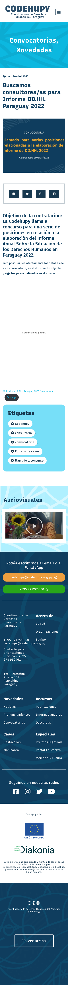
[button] (58, 12)
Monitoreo (11, 750)
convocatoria (24, 442)
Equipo (41, 639)
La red (40, 623)
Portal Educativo (48, 750)
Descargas (43, 722)
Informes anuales (49, 714)
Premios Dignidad (49, 742)
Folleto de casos (27, 451)
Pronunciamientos (17, 714)
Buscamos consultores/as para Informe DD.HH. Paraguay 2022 (32, 95)
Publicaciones (46, 706)
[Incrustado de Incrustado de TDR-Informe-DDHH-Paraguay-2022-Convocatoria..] (34, 333)
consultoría (23, 433)
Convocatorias (14, 722)
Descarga (11, 397)
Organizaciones (47, 631)
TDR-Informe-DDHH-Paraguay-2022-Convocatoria (28, 391)
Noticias (10, 706)
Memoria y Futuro (49, 758)
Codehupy (22, 423)
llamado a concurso (29, 460)
